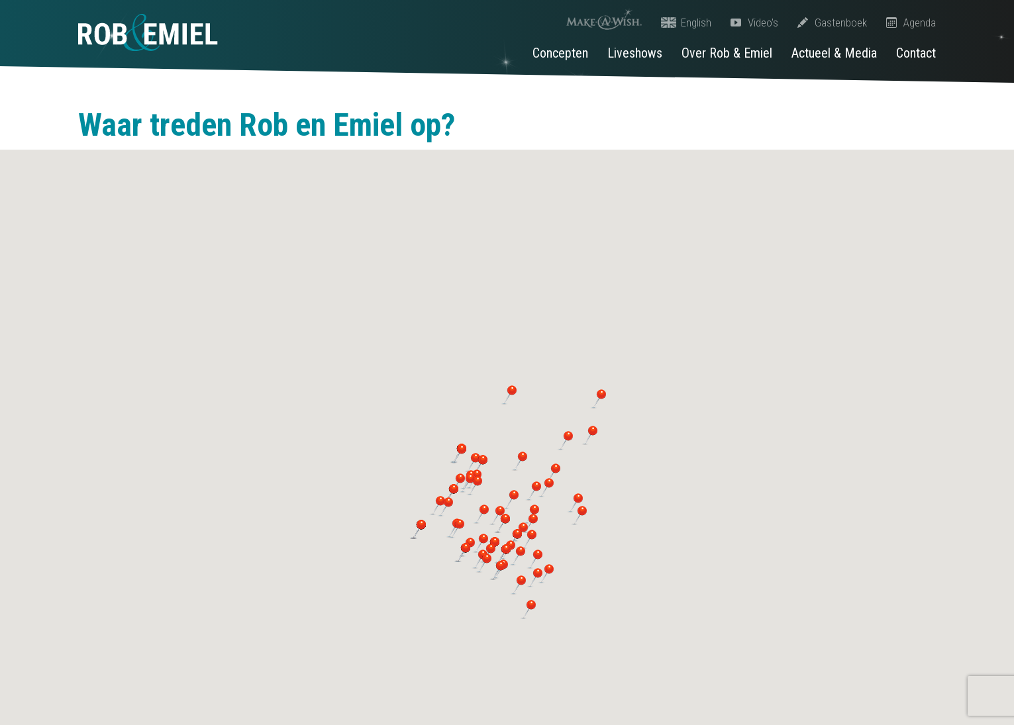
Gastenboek (832, 22)
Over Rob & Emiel (727, 53)
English (686, 22)
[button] (510, 499)
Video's (754, 22)
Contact (916, 53)
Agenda (911, 22)
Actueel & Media (834, 53)
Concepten (560, 53)
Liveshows (634, 53)
